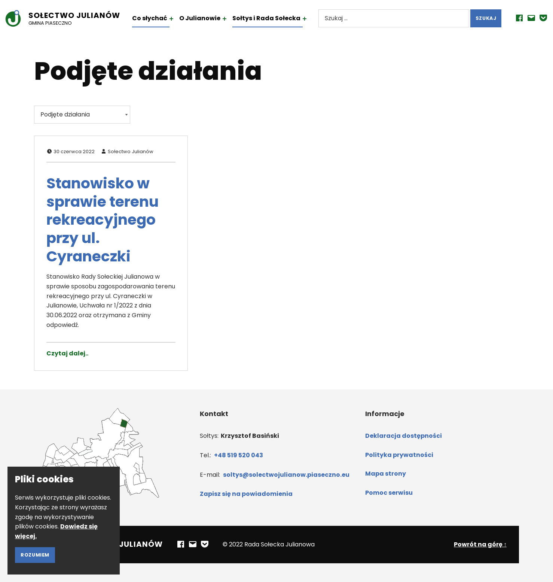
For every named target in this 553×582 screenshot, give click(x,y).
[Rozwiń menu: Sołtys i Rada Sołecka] (313, 19)
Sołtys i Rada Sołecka (275, 18)
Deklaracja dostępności (403, 435)
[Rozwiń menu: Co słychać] (179, 19)
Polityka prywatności (399, 455)
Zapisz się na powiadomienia (246, 493)
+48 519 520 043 (238, 455)
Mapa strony (385, 473)
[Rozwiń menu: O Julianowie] (233, 19)
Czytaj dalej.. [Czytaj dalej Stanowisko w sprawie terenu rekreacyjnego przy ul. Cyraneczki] (67, 353)
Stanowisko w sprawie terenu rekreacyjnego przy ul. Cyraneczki (102, 220)
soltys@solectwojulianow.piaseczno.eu (286, 474)
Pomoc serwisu (389, 492)
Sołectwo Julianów (82, 15)
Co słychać (157, 18)
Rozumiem (35, 555)
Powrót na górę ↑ (480, 544)
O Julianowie (208, 18)
